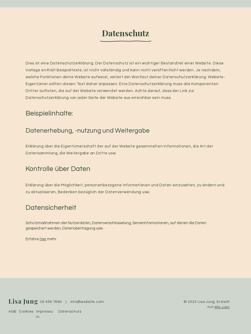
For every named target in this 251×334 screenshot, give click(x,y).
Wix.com (222, 307)
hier (43, 239)
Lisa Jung (23, 301)
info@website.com (87, 302)
